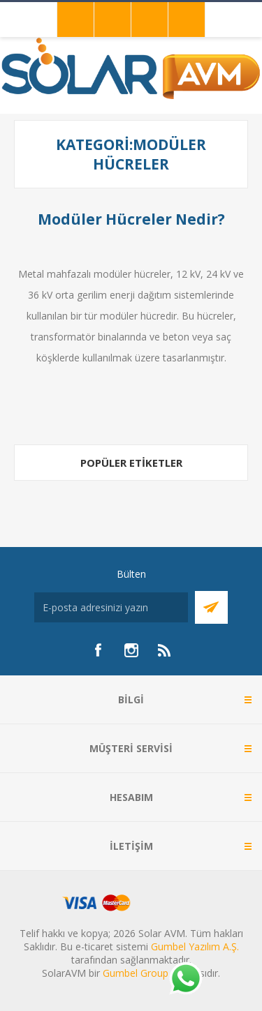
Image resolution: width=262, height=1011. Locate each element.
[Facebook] (98, 650)
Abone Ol (211, 607)
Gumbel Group (135, 973)
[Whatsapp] (185, 980)
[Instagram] (131, 650)
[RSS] (165, 650)
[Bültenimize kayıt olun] (111, 607)
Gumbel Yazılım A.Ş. (195, 946)
